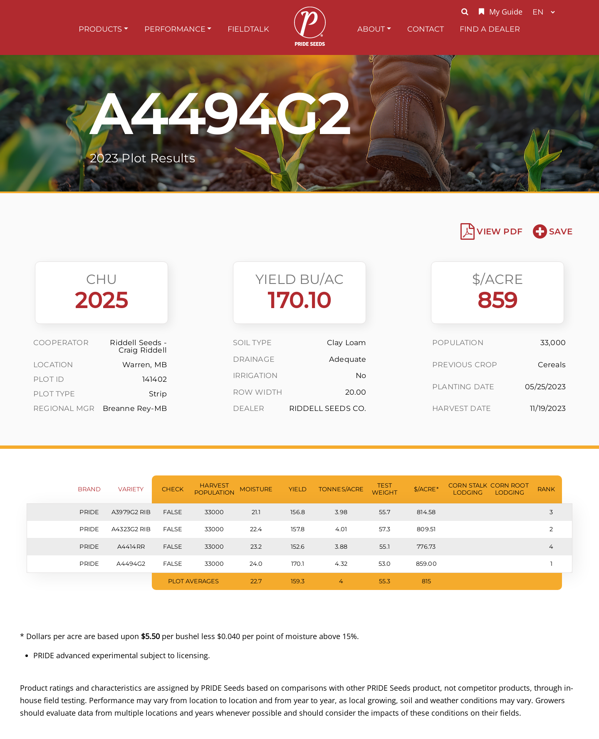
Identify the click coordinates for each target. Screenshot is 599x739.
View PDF (491, 231)
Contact (425, 29)
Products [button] (100, 29)
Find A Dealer (490, 29)
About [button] (371, 29)
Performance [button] (174, 29)
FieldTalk (248, 29)
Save (552, 231)
